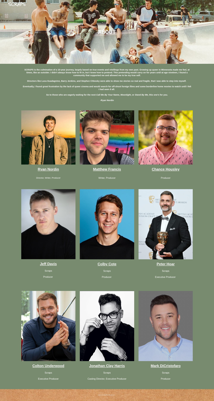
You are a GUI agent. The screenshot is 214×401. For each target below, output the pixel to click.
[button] (210, 4)
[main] (107, 32)
